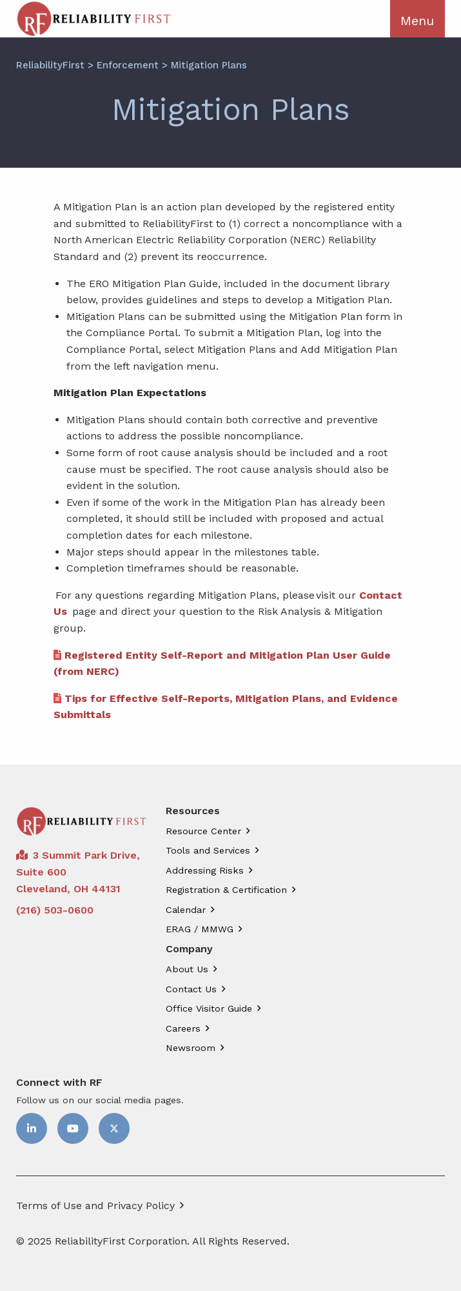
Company (189, 949)
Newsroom (190, 1048)
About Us (187, 969)
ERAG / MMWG (199, 929)
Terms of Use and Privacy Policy (95, 1205)
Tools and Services (208, 850)
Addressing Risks (205, 870)
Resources (193, 811)
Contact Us (191, 989)
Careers (183, 1028)
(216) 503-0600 (54, 910)
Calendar (186, 910)
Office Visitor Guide (209, 1008)
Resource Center (203, 831)
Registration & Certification (226, 890)
